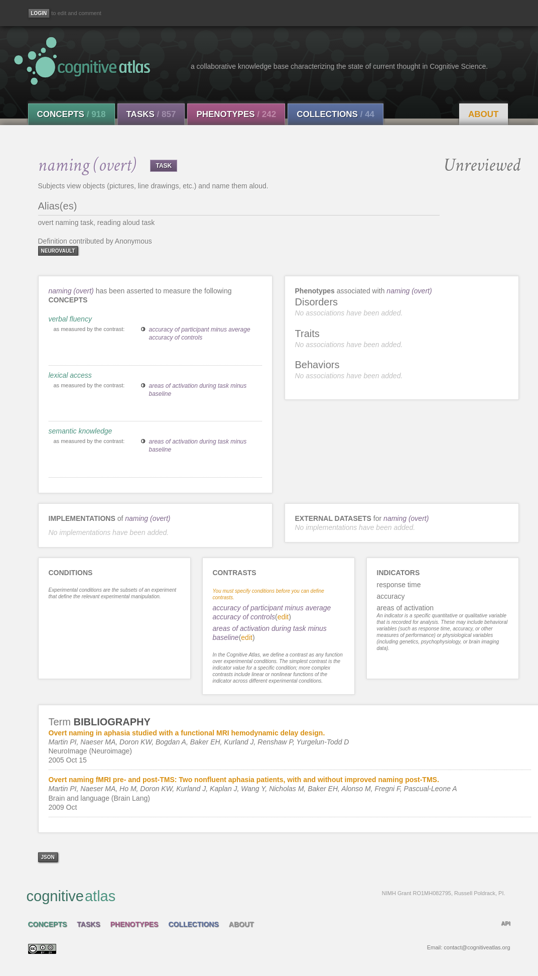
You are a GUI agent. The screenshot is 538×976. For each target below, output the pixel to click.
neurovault (58, 251)
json (48, 857)
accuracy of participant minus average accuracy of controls (199, 333)
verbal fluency (70, 319)
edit (283, 617)
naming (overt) (71, 291)
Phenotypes (236, 114)
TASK (164, 165)
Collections (335, 114)
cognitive (266, 895)
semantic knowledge (80, 431)
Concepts (71, 114)
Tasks (151, 114)
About (483, 114)
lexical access (70, 375)
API (505, 923)
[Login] (39, 13)
